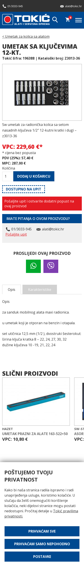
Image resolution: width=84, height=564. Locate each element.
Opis (11, 289)
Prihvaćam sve (42, 531)
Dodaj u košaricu (33, 176)
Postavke (42, 556)
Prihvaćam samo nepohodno (42, 544)
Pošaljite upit (16, 234)
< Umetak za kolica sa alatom (26, 36)
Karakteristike (39, 289)
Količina (7, 168)
